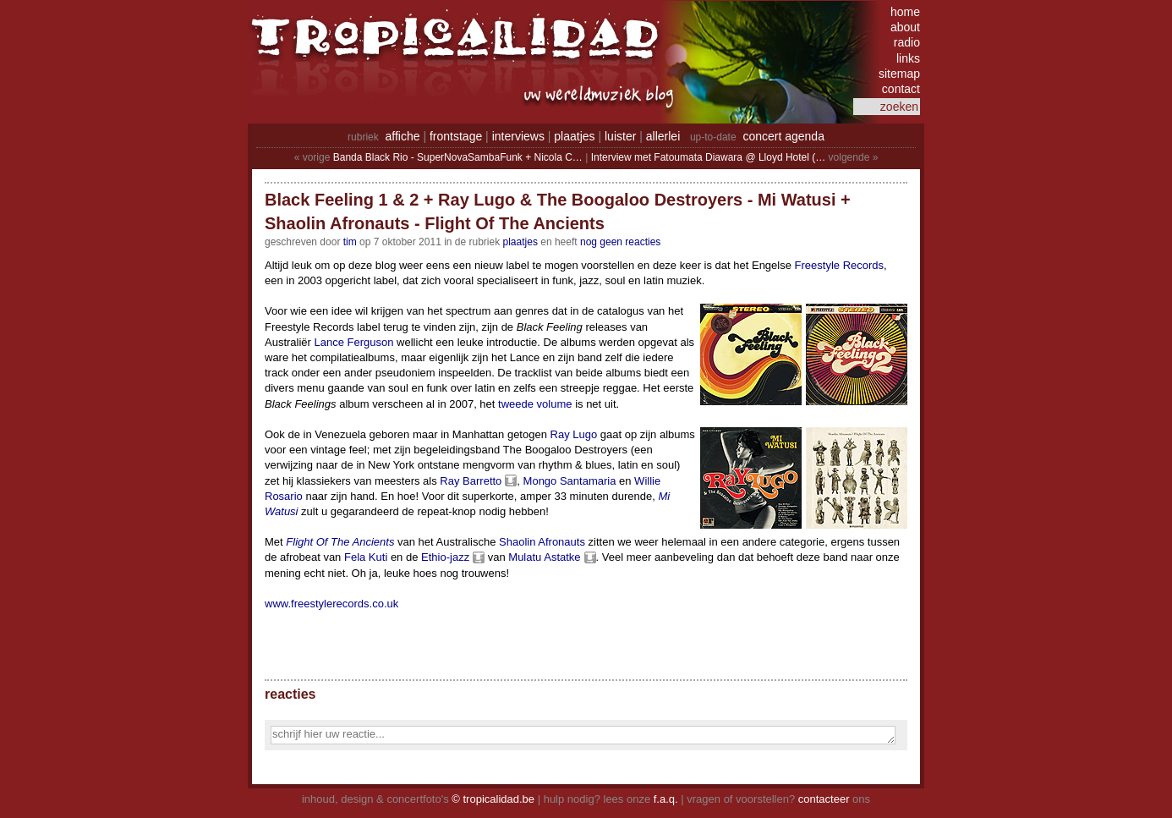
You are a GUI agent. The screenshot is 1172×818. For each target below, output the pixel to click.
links (908, 58)
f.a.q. (666, 799)
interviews (518, 136)
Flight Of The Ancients (340, 541)
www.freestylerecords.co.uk (331, 603)
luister (620, 136)
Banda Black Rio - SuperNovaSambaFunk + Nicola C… (458, 157)
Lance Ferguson (354, 342)
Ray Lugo (574, 434)
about (905, 27)
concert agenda (783, 136)
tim (350, 242)
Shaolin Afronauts (542, 541)
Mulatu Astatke (544, 557)
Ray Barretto (470, 481)
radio (907, 42)
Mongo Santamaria (569, 481)
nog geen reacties (620, 242)
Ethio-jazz (445, 557)
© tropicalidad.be (493, 799)
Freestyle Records (839, 265)
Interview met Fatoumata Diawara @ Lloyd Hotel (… (708, 157)
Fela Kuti (365, 557)
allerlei (663, 136)
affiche (403, 136)
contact (901, 89)
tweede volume (535, 404)
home (905, 12)
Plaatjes (520, 242)
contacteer (824, 799)
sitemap (899, 73)
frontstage (456, 136)
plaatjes (574, 136)
